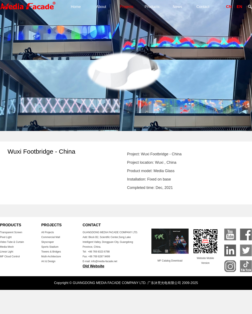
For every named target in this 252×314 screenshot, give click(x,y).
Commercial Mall (50, 237)
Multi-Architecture (51, 256)
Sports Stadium (50, 246)
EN (239, 6)
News (177, 7)
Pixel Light (6, 237)
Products (151, 7)
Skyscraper (47, 242)
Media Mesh (7, 246)
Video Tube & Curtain (12, 242)
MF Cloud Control (10, 256)
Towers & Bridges (51, 251)
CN (229, 6)
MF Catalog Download (170, 260)
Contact (202, 7)
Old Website (93, 266)
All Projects (47, 232)
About (101, 7)
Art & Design (48, 261)
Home (76, 7)
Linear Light (6, 251)
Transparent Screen (11, 232)
